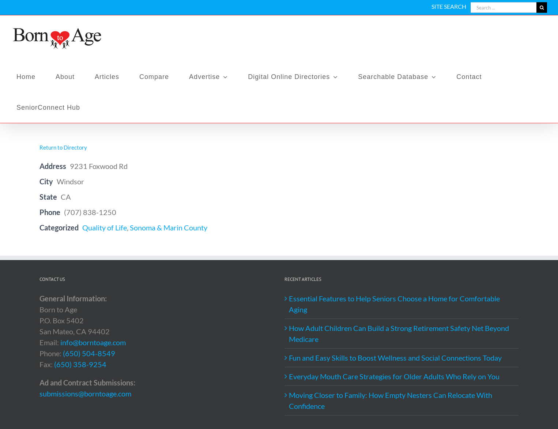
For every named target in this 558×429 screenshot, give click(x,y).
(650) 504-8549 (89, 353)
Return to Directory (63, 147)
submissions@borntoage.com (85, 393)
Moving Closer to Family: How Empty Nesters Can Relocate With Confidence (390, 400)
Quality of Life (104, 227)
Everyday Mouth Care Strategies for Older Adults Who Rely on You (394, 376)
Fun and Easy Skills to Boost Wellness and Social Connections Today (395, 357)
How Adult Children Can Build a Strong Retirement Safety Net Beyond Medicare (399, 333)
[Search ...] (503, 7)
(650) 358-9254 (80, 364)
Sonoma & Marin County (168, 227)
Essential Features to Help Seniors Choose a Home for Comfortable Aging (394, 304)
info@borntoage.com (93, 342)
